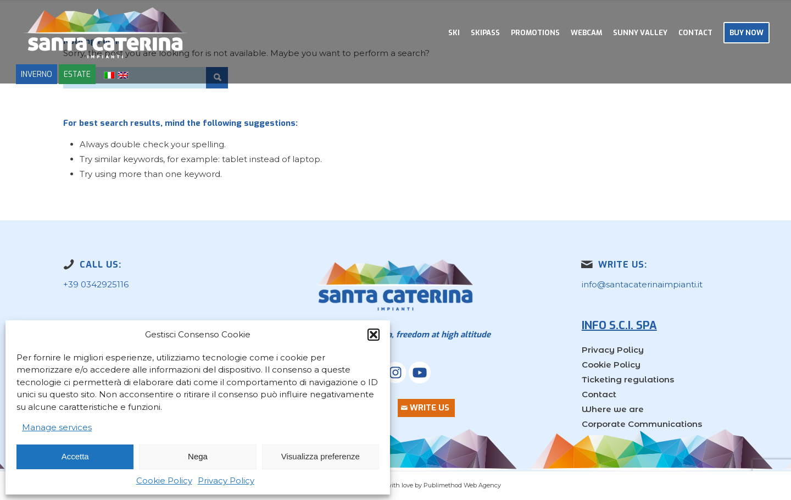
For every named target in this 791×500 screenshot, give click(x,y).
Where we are (613, 409)
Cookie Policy (164, 480)
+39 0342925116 (96, 284)
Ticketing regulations (628, 379)
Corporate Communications (642, 424)
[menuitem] (454, 33)
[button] (373, 334)
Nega (198, 456)
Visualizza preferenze (320, 456)
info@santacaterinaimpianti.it (642, 284)
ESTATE (77, 74)
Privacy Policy (226, 480)
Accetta (75, 456)
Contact (599, 394)
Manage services (57, 427)
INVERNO (36, 74)
